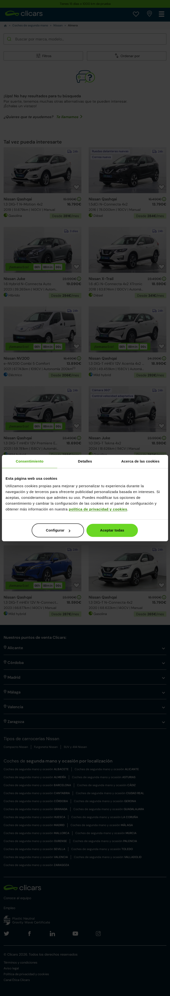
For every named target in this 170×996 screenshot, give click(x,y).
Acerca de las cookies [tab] (140, 461)
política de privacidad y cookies (98, 509)
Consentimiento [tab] (29, 461)
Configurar (58, 530)
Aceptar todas (112, 530)
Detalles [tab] (85, 461)
